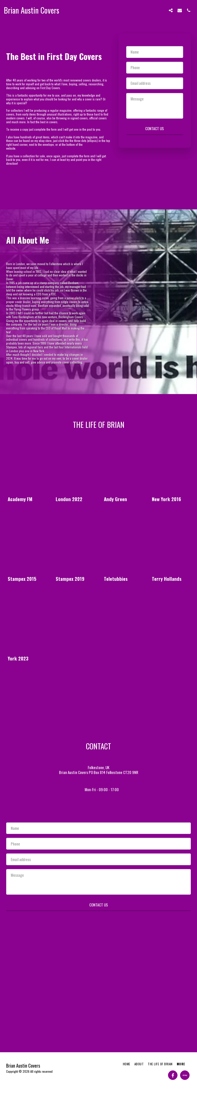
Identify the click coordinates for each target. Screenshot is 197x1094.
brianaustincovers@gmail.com (98, 784)
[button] (170, 10)
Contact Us (154, 128)
